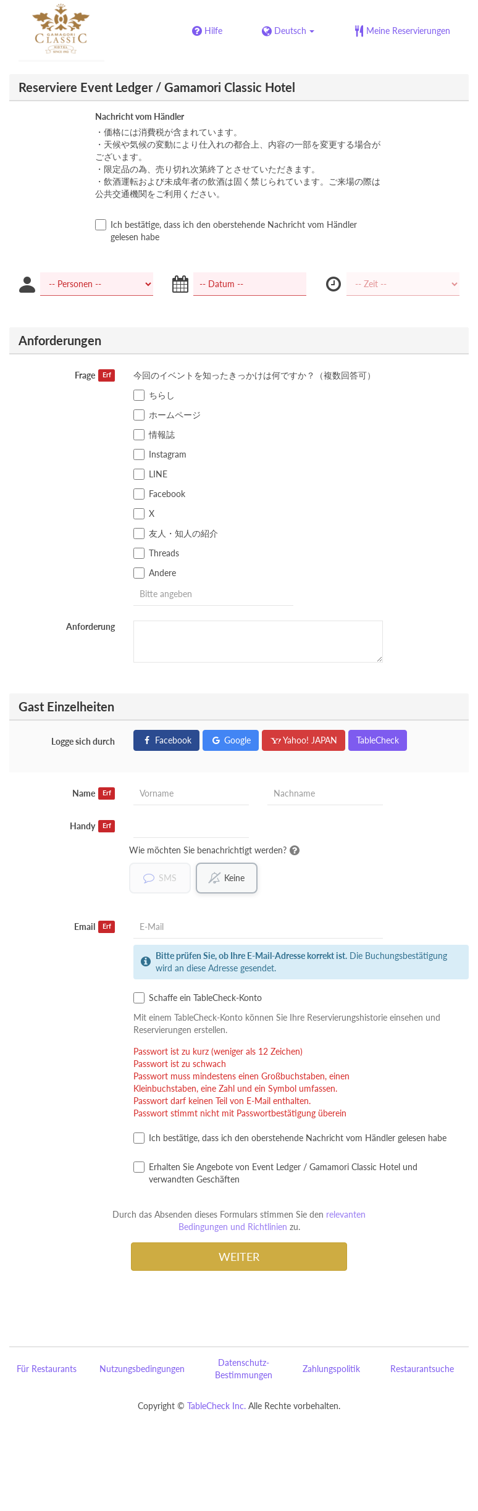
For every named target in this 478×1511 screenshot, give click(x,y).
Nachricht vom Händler (139, 116)
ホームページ (167, 415)
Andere (154, 573)
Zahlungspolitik (331, 1368)
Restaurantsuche (422, 1368)
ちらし (154, 395)
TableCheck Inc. (216, 1405)
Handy (92, 826)
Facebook (159, 494)
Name (93, 793)
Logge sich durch (83, 741)
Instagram (160, 454)
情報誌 (154, 434)
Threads (156, 553)
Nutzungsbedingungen (142, 1368)
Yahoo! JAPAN (303, 740)
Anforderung (90, 626)
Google (231, 740)
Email (94, 927)
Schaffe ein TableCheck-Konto (197, 997)
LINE (150, 474)
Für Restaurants (47, 1368)
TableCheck (377, 740)
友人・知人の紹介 (175, 533)
